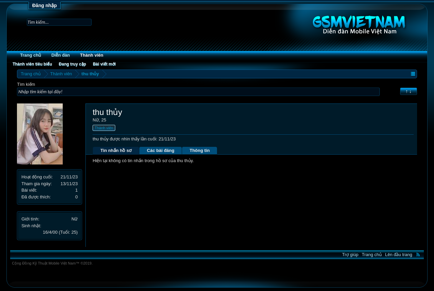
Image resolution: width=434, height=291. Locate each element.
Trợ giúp (350, 254)
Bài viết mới (104, 64)
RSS (418, 254)
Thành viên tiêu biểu (32, 64)
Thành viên (91, 55)
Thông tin (200, 150)
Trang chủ (30, 55)
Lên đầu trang (398, 254)
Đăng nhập (44, 5)
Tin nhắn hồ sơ (116, 150)
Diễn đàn (60, 55)
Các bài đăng (160, 150)
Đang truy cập (72, 64)
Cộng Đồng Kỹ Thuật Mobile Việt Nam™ (52, 263)
